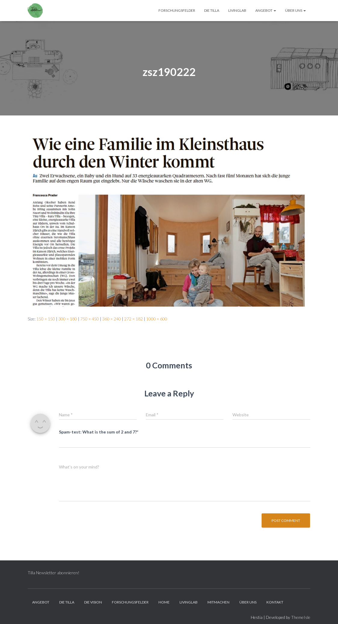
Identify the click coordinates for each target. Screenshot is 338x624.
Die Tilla (211, 10)
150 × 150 (45, 318)
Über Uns (295, 10)
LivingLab (237, 10)
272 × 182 (133, 318)
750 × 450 (89, 318)
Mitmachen (218, 602)
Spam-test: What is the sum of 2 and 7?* (98, 431)
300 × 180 (67, 318)
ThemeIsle (300, 617)
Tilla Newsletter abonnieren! (53, 572)
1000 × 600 (156, 318)
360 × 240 (111, 318)
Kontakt (274, 602)
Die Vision (93, 602)
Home (164, 602)
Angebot (265, 10)
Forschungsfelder (176, 10)
